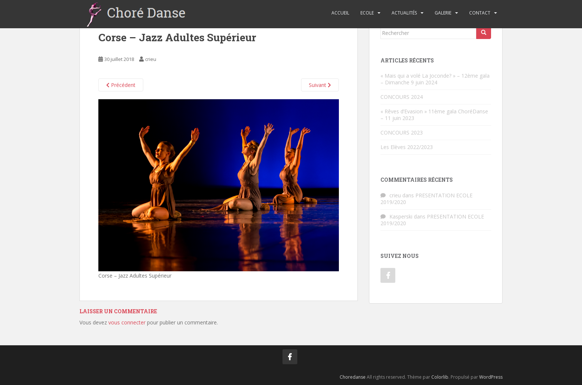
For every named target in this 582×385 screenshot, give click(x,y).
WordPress (491, 377)
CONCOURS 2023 (401, 132)
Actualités (404, 13)
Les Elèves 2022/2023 (406, 147)
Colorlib (439, 377)
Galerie (443, 13)
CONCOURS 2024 (401, 96)
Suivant (320, 84)
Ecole (367, 13)
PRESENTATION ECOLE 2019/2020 (426, 199)
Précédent (120, 84)
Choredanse (353, 377)
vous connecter (127, 322)
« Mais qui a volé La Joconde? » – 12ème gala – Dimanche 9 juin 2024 (435, 79)
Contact (479, 13)
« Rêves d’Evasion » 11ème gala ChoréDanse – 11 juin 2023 (434, 115)
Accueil (340, 13)
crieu (150, 59)
